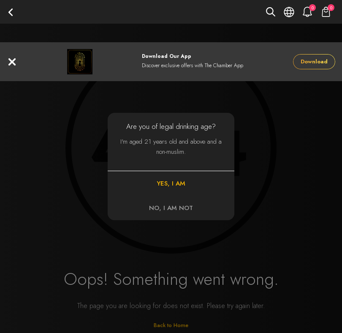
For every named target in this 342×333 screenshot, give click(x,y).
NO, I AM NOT (171, 208)
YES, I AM (171, 183)
